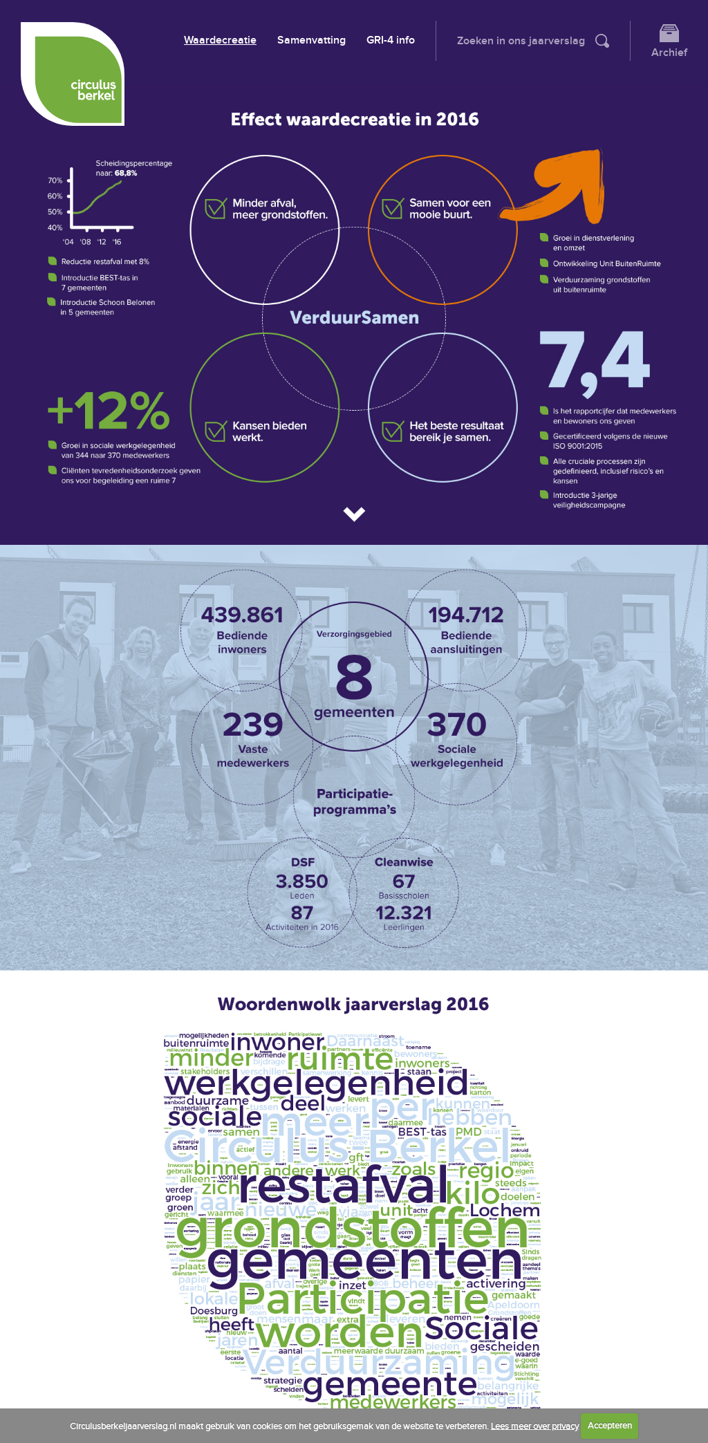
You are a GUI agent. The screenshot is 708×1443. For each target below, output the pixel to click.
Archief (669, 52)
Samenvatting (311, 40)
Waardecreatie (220, 40)
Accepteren (610, 1425)
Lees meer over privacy (535, 1425)
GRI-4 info (390, 40)
